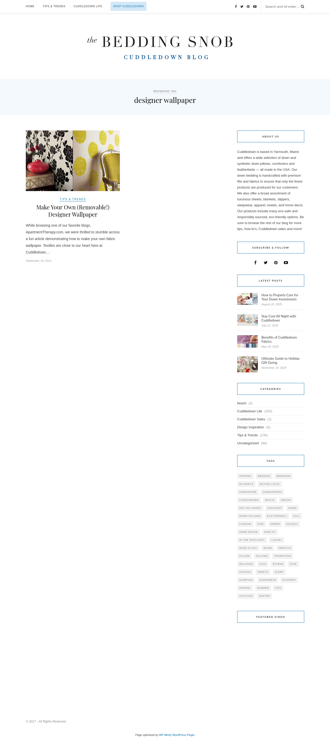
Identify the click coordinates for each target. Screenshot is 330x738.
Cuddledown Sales (251, 419)
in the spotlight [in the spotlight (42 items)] (252, 540)
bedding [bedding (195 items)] (264, 476)
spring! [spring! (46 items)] (245, 588)
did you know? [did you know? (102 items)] (250, 508)
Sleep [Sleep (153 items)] (279, 572)
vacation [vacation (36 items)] (246, 596)
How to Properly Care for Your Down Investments (279, 297)
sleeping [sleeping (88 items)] (246, 580)
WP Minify (165, 734)
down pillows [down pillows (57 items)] (250, 516)
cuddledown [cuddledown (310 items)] (249, 500)
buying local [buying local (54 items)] (270, 484)
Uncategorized (248, 443)
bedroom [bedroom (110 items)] (284, 476)
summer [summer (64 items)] (263, 588)
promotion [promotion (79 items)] (282, 556)
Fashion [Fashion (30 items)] (245, 524)
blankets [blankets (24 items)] (246, 484)
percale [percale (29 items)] (284, 548)
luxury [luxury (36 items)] (276, 540)
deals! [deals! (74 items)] (270, 500)
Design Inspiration (250, 427)
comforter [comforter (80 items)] (248, 492)
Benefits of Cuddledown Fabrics (279, 339)
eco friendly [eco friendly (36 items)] (277, 516)
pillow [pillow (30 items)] (244, 556)
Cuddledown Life (88, 6)
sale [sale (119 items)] (262, 564)
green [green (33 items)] (275, 524)
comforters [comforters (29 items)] (272, 492)
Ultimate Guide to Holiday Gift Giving (280, 360)
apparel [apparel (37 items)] (245, 476)
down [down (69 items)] (292, 508)
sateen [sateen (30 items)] (278, 564)
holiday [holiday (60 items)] (292, 524)
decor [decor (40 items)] (286, 500)
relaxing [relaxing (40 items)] (246, 564)
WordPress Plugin (183, 734)
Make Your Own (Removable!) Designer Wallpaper (73, 211)
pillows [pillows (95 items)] (262, 556)
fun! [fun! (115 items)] (261, 524)
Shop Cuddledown (128, 6)
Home (30, 6)
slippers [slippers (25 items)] (289, 580)
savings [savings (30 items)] (245, 572)
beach (241, 403)
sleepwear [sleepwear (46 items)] (267, 580)
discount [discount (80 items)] (275, 508)
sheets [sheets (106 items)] (263, 572)
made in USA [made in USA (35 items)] (248, 548)
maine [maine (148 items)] (267, 548)
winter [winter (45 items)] (264, 596)
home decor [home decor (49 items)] (248, 532)
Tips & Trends (54, 6)
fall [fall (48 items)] (296, 516)
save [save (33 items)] (293, 564)
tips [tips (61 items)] (278, 588)
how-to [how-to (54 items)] (269, 532)
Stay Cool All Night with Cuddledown (278, 318)
